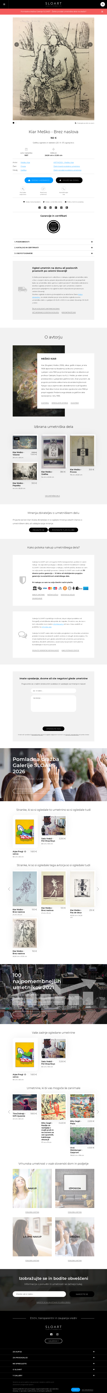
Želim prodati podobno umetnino (67, 170)
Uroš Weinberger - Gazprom (76, 1150)
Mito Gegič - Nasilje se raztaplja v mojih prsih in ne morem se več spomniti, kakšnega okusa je (47, 1131)
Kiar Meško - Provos (75, 471)
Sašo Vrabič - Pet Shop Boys (48, 840)
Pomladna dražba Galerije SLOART (34, 791)
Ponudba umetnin (32, 1212)
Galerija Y (54, 1341)
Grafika (23, 170)
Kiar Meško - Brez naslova (19, 910)
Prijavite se (38, 530)
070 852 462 (46, 627)
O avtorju (45, 403)
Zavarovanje (37, 598)
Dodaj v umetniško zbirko (52, 202)
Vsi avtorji (75, 403)
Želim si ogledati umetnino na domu (46, 308)
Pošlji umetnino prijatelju (74, 202)
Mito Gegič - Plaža (75, 1122)
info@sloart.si (58, 624)
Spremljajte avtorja (60, 403)
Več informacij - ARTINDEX (29, 1014)
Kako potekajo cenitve (70, 650)
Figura (23, 166)
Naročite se (82, 1294)
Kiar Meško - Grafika (47, 473)
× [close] (102, 11)
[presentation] (53, 718)
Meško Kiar (25, 162)
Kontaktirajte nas (69, 312)
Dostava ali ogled (68, 594)
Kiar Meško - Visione (18, 453)
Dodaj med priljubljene (31, 202)
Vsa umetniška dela (52, 496)
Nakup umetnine (38, 594)
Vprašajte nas (53, 729)
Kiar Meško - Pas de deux (76, 911)
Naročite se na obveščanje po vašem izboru (53, 1302)
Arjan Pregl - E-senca (19, 852)
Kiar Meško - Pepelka (18, 484)
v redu (75, 1390)
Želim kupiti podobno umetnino (67, 166)
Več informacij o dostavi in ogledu (45, 312)
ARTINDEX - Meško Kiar (64, 162)
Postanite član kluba (63, 530)
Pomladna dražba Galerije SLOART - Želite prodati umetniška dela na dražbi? (53, 11)
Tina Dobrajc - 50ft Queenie (19, 1115)
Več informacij (87, 1390)
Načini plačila (52, 594)
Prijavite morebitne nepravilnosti (45, 650)
